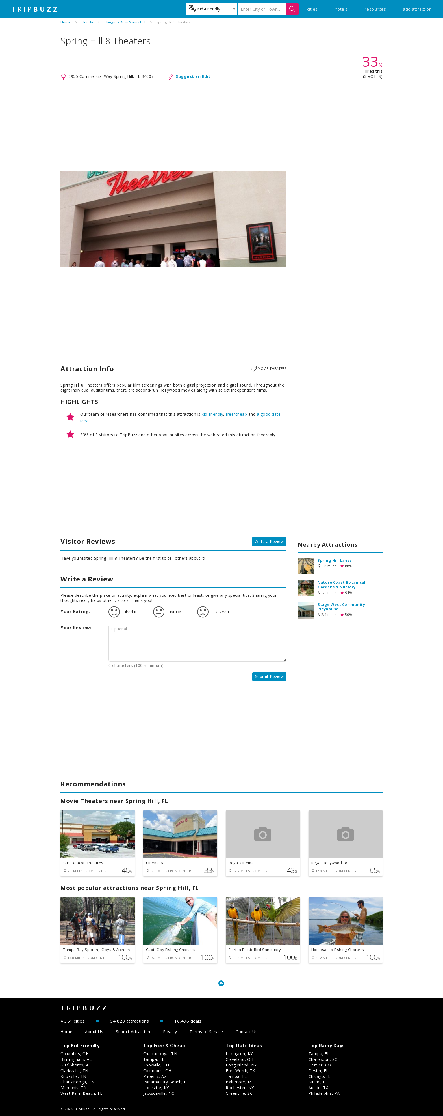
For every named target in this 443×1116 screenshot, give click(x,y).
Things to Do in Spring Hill (124, 22)
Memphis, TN (73, 1087)
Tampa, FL (153, 1059)
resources (375, 9)
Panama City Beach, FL (166, 1082)
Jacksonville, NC (158, 1093)
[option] (173, 219)
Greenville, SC (239, 1093)
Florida (87, 22)
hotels (341, 9)
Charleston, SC (323, 1059)
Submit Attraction (133, 1031)
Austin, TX (318, 1087)
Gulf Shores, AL (75, 1065)
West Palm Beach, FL (81, 1093)
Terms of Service (206, 1031)
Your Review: (75, 627)
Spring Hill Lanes (335, 560)
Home (65, 22)
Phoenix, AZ (155, 1076)
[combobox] (211, 9)
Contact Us (246, 1031)
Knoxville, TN (73, 1076)
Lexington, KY (239, 1053)
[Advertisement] (221, 125)
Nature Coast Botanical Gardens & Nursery (341, 584)
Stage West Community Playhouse (341, 606)
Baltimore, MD (240, 1082)
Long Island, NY (241, 1065)
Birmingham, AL (76, 1059)
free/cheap (236, 414)
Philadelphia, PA (324, 1093)
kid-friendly (212, 414)
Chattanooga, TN (77, 1082)
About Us (94, 1031)
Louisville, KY (156, 1087)
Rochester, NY (240, 1087)
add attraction (417, 9)
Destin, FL (319, 1070)
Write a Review (269, 541)
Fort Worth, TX (240, 1070)
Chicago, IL (320, 1076)
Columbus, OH (74, 1053)
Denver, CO (320, 1065)
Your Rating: (75, 611)
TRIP (35, 9)
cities (312, 9)
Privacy (170, 1031)
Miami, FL (318, 1082)
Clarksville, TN (74, 1070)
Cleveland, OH (239, 1059)
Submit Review (269, 676)
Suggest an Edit (193, 76)
